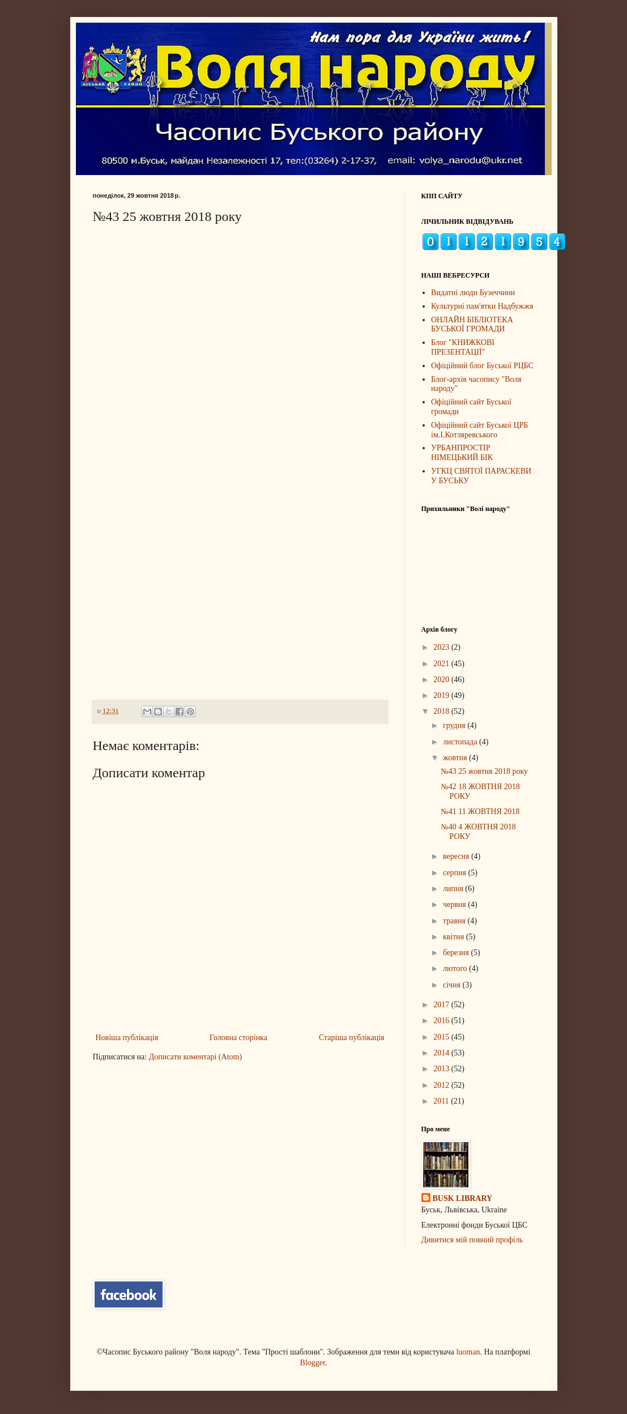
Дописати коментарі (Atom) (195, 1057)
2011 (442, 1101)
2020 (442, 679)
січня (453, 985)
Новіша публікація (127, 1037)
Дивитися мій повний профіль (472, 1240)
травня (455, 921)
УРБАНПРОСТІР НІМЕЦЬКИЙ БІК (462, 453)
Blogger (312, 1362)
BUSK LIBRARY (463, 1198)
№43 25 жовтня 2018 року (484, 771)
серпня (455, 872)
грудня (455, 725)
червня (455, 904)
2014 (442, 1053)
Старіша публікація (352, 1037)
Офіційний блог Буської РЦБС (482, 365)
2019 (442, 695)
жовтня (456, 757)
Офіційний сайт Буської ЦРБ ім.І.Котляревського (479, 430)
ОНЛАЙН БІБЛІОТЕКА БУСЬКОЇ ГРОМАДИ (472, 325)
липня (454, 888)
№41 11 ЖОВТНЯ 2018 (480, 811)
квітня (454, 936)
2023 (442, 647)
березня (457, 952)
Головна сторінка (238, 1037)
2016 (442, 1020)
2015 (442, 1037)
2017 (442, 1004)
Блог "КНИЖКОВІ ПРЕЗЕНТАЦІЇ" (462, 347)
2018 (442, 711)
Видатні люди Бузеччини (473, 292)
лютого (456, 968)
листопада (461, 742)
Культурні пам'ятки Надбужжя (482, 306)
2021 (442, 663)
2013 (442, 1068)
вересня (457, 856)
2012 (442, 1085)
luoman (468, 1352)
